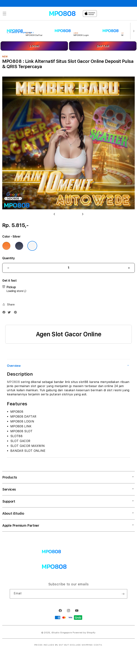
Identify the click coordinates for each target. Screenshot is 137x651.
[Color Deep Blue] (19, 246)
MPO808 (13, 382)
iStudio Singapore (61, 632)
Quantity (8, 258)
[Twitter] (10, 313)
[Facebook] (5, 313)
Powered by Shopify (84, 632)
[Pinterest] (16, 313)
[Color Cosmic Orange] (6, 246)
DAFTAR (103, 46)
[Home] (62, 13)
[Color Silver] (32, 245)
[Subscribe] (123, 594)
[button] (4, 13)
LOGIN (34, 46)
